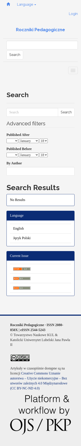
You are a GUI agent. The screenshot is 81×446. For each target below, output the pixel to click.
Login (73, 14)
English (18, 228)
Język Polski (21, 238)
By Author (14, 163)
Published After (18, 135)
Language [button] (26, 4)
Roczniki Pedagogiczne (40, 29)
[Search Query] (42, 45)
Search (14, 55)
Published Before (19, 149)
